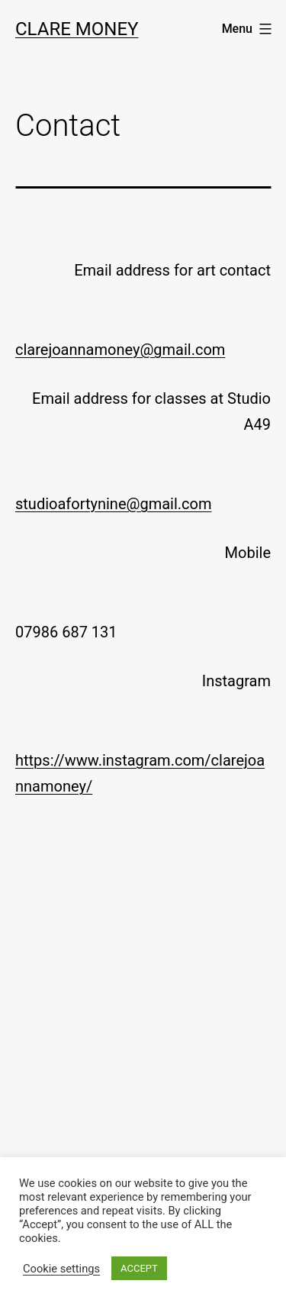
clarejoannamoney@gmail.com (120, 349)
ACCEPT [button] (139, 1268)
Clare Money (76, 29)
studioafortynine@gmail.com (113, 504)
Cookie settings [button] (61, 1269)
